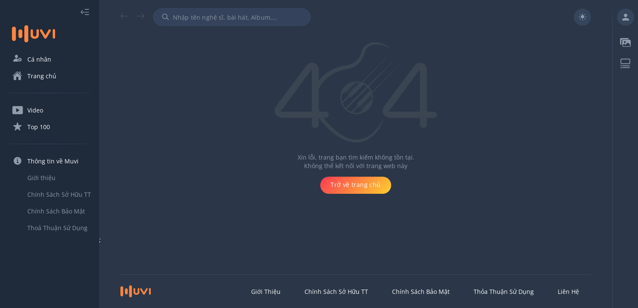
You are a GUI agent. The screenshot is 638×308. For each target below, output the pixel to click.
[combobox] (232, 17)
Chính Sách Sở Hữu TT (336, 291)
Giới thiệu (266, 291)
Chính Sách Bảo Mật (421, 291)
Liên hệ (568, 291)
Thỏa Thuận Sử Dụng (504, 291)
